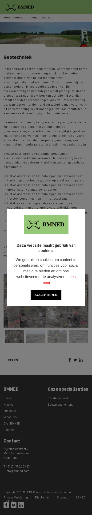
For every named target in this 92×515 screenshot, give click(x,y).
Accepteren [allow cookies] (45, 295)
